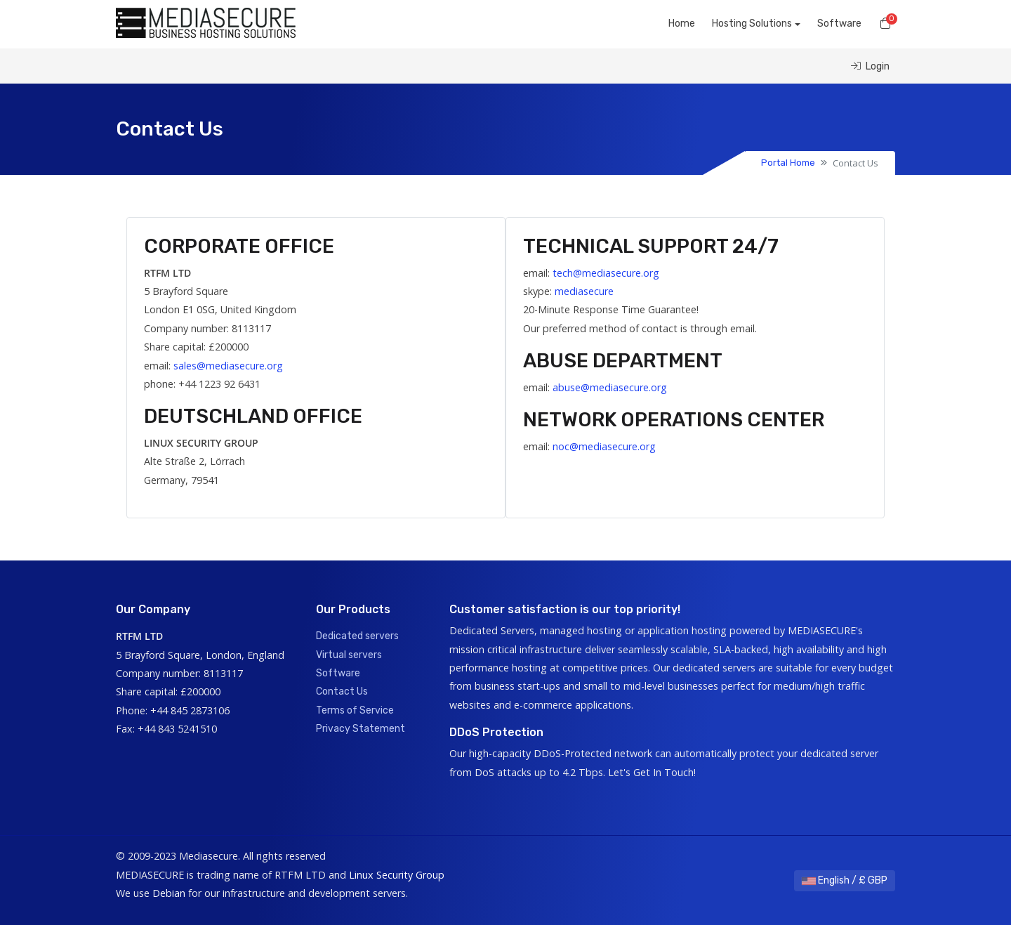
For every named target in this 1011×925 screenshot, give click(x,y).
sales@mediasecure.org (228, 365)
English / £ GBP (844, 880)
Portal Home (788, 162)
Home (681, 23)
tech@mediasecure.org (606, 273)
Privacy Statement (360, 729)
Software (839, 23)
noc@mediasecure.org (604, 446)
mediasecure (584, 291)
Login (870, 66)
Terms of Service (355, 710)
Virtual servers (349, 655)
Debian (168, 893)
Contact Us (342, 691)
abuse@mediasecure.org (610, 387)
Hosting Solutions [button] (752, 23)
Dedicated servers (357, 636)
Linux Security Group (396, 874)
